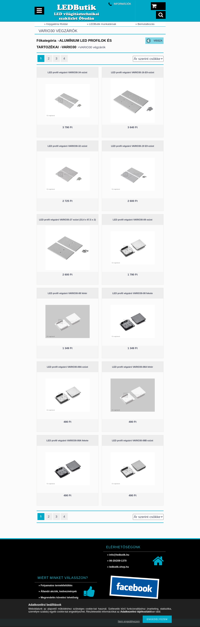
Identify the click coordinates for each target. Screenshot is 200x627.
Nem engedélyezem (129, 621)
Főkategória (46, 41)
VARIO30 (69, 47)
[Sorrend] (148, 59)
